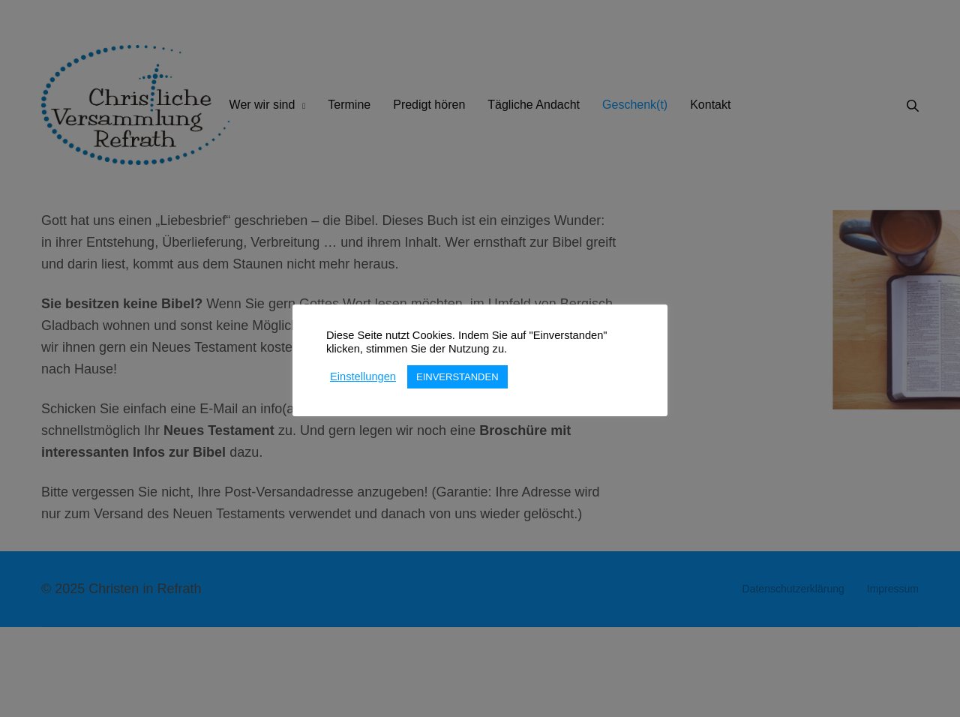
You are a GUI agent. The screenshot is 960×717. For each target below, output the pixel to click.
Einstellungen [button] (363, 376)
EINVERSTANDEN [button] (457, 376)
